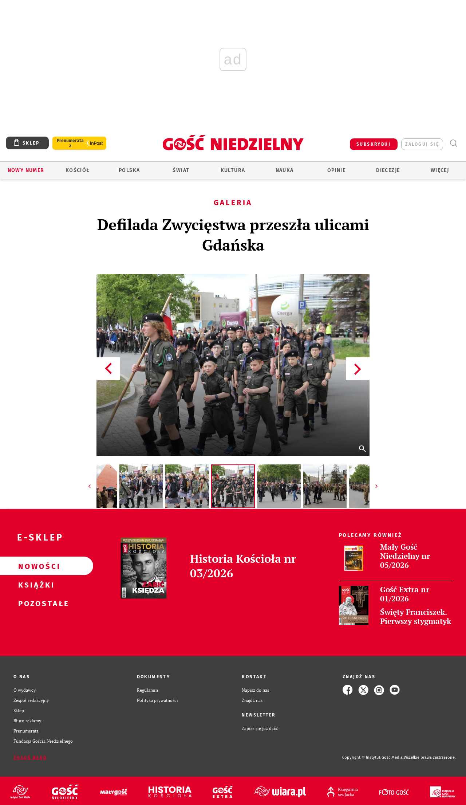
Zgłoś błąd (30, 757)
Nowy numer (26, 170)
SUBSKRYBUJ (373, 144)
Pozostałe (35, 603)
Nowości (35, 566)
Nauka (285, 170)
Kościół (78, 170)
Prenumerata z (70, 143)
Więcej (440, 170)
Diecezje (388, 170)
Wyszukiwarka (453, 143)
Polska (129, 170)
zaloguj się (422, 144)
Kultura (233, 170)
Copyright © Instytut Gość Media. (373, 757)
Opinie (336, 170)
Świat (181, 170)
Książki (35, 585)
